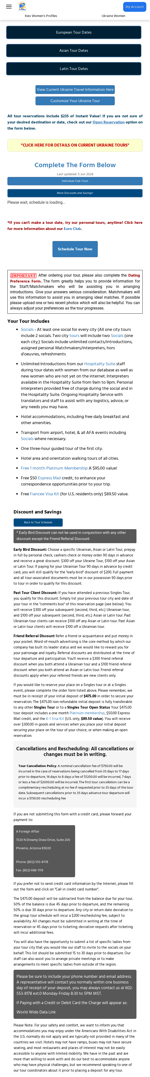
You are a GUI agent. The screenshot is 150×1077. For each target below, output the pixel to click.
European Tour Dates (74, 32)
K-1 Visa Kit (55, 718)
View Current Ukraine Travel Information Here (75, 89)
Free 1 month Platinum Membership (54, 468)
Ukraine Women (113, 15)
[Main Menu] (9, 7)
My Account (135, 6)
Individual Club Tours (75, 181)
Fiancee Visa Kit (44, 494)
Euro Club (72, 228)
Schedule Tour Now (75, 249)
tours (74, 336)
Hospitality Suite (99, 364)
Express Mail (49, 478)
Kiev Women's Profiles (41, 15)
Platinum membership (87, 713)
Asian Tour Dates (73, 50)
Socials (27, 329)
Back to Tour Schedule (38, 522)
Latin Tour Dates (74, 68)
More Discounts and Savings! (75, 193)
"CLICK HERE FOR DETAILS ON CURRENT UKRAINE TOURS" (75, 145)
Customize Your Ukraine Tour (75, 101)
